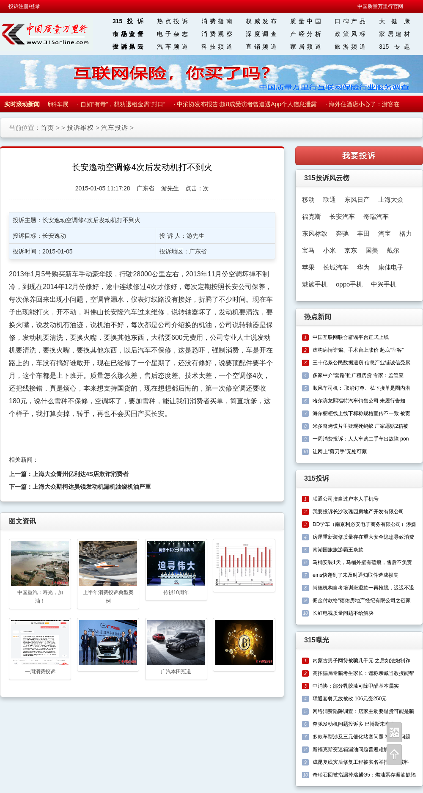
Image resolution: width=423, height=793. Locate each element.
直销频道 (261, 46)
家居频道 (305, 46)
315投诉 (128, 21)
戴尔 (393, 250)
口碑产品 (350, 21)
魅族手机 (314, 284)
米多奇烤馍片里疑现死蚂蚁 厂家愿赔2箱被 (360, 426)
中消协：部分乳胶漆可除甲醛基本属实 (356, 686)
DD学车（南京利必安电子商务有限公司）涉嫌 (364, 524)
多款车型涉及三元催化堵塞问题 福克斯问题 (361, 737)
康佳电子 (391, 267)
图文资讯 (22, 521)
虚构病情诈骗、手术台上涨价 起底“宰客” (358, 350)
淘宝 (384, 233)
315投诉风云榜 (326, 178)
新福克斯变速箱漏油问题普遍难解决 (353, 749)
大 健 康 (394, 21)
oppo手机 (349, 284)
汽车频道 (172, 46)
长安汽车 (342, 216)
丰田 (363, 233)
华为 (363, 267)
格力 (405, 233)
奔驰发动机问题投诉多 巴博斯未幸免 (354, 724)
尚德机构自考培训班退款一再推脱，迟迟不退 (363, 588)
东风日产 (357, 199)
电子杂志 (172, 33)
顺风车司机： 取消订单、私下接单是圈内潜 (361, 388)
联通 (329, 199)
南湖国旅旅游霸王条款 (338, 550)
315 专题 (394, 46)
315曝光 (316, 640)
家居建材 (394, 33)
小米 (329, 250)
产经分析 (305, 33)
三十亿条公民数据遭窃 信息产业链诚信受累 (361, 363)
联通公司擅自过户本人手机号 (346, 499)
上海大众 (391, 199)
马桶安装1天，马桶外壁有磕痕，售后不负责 (362, 562)
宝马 (308, 250)
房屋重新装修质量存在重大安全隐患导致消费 (363, 537)
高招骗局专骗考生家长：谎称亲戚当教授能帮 (363, 673)
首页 (47, 127)
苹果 (308, 267)
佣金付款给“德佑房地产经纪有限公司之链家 (362, 600)
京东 (350, 250)
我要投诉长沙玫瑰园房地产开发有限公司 (358, 512)
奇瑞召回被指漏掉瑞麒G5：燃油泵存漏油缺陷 (364, 775)
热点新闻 (317, 316)
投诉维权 (80, 127)
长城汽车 (336, 267)
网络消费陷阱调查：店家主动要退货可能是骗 (363, 711)
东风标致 (314, 233)
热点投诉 (172, 21)
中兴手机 (383, 284)
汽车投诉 (114, 127)
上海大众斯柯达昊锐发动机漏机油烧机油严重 (92, 486)
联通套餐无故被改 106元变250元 (350, 699)
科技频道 (216, 46)
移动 (308, 199)
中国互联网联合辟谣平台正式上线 (351, 337)
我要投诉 (359, 155)
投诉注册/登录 (24, 6)
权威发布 (261, 21)
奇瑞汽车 (376, 216)
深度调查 (261, 33)
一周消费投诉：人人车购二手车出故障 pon (361, 439)
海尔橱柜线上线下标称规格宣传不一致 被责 (361, 413)
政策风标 (350, 33)
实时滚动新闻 (22, 104)
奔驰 (342, 233)
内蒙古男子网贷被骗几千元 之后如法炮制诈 (361, 661)
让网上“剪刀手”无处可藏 (340, 451)
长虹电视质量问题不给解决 (343, 613)
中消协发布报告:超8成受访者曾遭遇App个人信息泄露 (248, 104)
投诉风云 (128, 46)
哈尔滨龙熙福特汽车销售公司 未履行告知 (359, 401)
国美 (371, 250)
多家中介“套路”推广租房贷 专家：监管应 (358, 375)
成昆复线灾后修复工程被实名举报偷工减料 (361, 762)
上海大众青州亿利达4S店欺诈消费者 (81, 474)
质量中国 (305, 21)
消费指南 (216, 21)
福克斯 (311, 216)
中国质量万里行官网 (380, 6)
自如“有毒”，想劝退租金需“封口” (124, 104)
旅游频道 (350, 46)
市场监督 (128, 33)
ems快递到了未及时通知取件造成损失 (355, 575)
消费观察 (216, 33)
